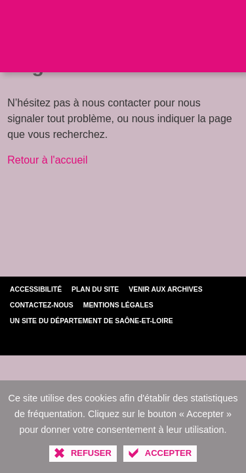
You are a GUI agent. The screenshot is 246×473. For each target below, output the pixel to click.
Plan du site (95, 289)
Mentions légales (118, 305)
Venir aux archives (165, 289)
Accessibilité (36, 289)
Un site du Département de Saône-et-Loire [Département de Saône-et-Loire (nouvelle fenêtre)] (91, 321)
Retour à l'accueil (47, 160)
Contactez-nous (41, 305)
